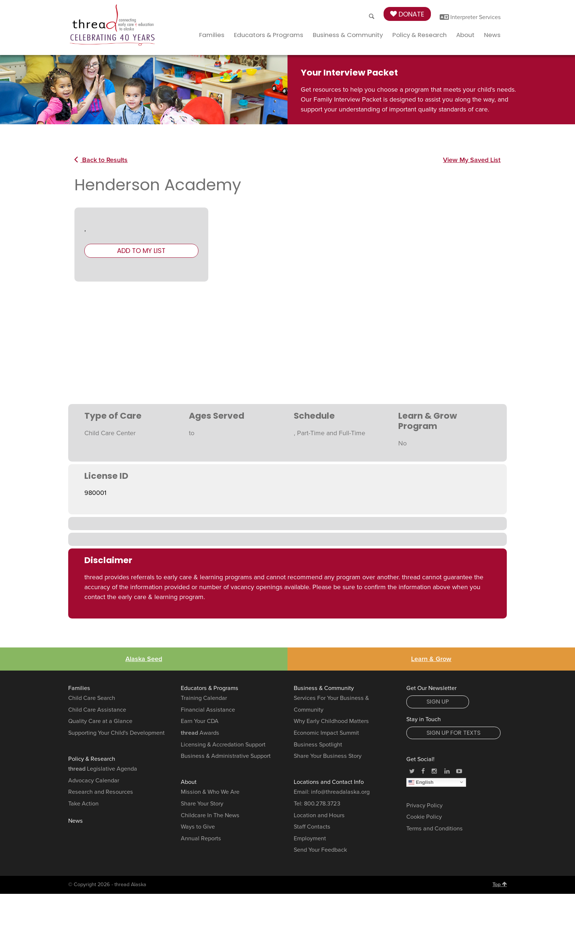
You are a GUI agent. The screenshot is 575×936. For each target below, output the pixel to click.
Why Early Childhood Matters (331, 721)
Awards (200, 733)
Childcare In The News (210, 815)
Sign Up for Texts (453, 732)
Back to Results (101, 160)
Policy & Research (419, 34)
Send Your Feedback (320, 850)
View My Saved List (472, 160)
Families (211, 34)
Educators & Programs (268, 34)
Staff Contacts (312, 826)
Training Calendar (204, 698)
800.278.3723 (322, 803)
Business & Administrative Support (226, 756)
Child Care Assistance (97, 709)
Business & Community (348, 34)
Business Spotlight (318, 744)
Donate (407, 14)
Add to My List (141, 250)
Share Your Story (202, 803)
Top (499, 884)
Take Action (83, 803)
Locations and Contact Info (329, 782)
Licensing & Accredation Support (223, 744)
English (421, 782)
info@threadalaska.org (340, 792)
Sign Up (437, 701)
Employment (310, 838)
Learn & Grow (431, 659)
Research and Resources (100, 792)
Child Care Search (91, 698)
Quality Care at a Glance (100, 721)
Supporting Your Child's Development (116, 733)
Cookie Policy (424, 817)
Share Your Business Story (328, 756)
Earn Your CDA (200, 721)
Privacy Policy (424, 805)
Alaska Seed (143, 659)
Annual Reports (201, 838)
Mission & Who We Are (210, 792)
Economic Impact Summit (326, 733)
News (492, 34)
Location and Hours (319, 815)
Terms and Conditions (434, 828)
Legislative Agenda (102, 768)
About (465, 34)
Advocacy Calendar (93, 780)
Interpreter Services (470, 17)
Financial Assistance (208, 709)
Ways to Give (198, 826)
